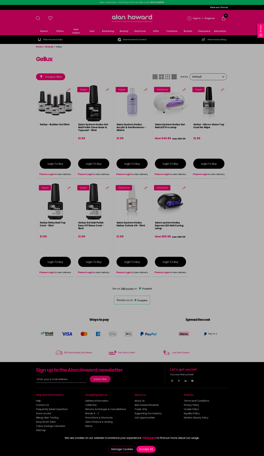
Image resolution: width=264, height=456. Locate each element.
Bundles (260, 31)
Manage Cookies (122, 449)
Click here (149, 438)
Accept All (146, 449)
